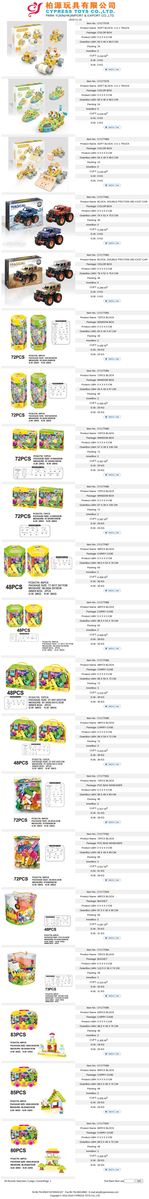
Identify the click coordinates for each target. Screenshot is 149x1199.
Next (117, 1181)
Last (122, 1181)
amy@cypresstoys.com (107, 1192)
